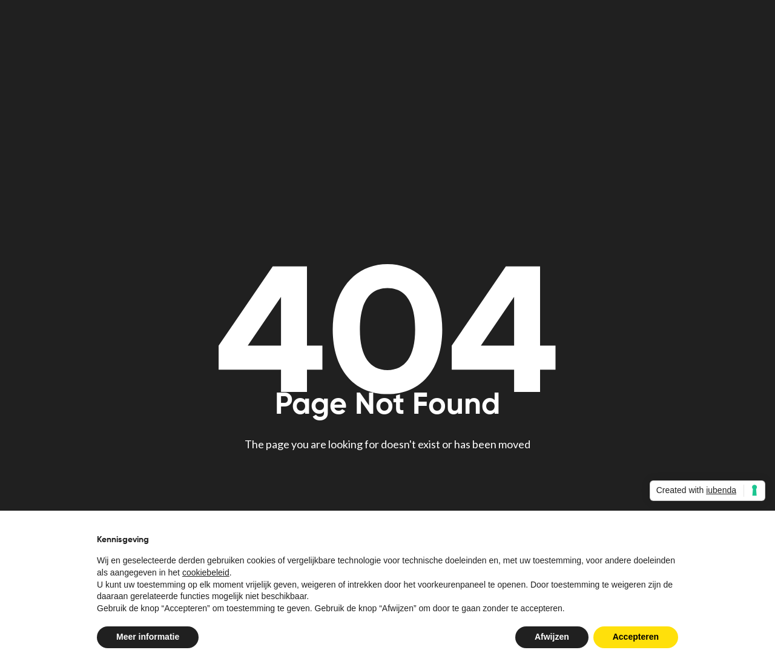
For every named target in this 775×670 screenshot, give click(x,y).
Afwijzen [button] (552, 637)
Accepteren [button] (636, 637)
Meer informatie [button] (147, 637)
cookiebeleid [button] (205, 572)
